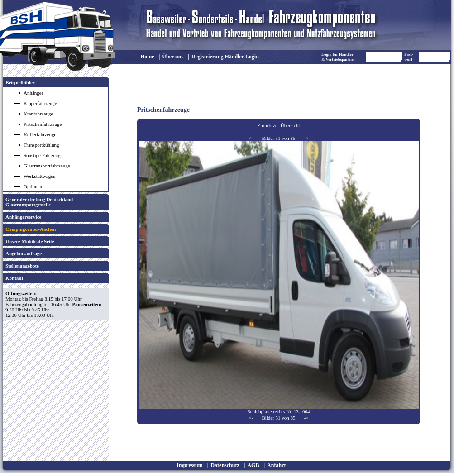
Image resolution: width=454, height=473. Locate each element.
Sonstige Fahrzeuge (43, 155)
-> (306, 138)
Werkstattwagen (40, 176)
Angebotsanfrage (23, 253)
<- (251, 138)
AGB (253, 465)
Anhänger (33, 93)
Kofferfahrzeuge (40, 134)
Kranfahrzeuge (38, 113)
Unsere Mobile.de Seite (29, 241)
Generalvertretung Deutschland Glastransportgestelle (39, 201)
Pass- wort (408, 57)
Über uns (172, 56)
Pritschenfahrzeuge (43, 124)
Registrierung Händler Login (225, 56)
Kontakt (14, 278)
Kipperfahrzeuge (40, 103)
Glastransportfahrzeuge (47, 165)
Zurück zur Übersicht (278, 125)
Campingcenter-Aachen (30, 229)
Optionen (33, 186)
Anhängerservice (23, 217)
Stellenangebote (22, 265)
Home (147, 56)
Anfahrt (276, 465)
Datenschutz (224, 465)
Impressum (190, 465)
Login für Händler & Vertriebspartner (338, 57)
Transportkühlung (41, 145)
